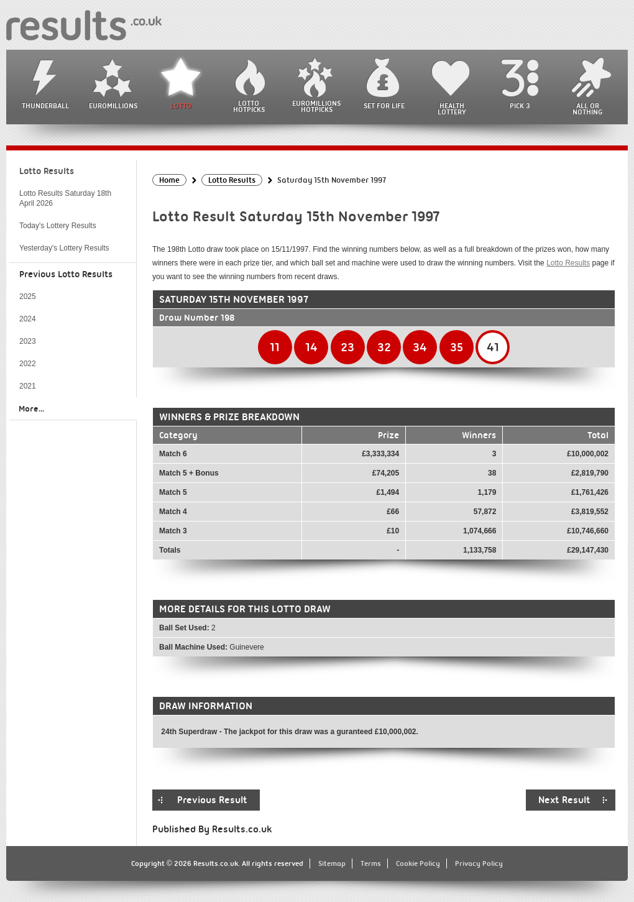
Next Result (564, 800)
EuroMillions (113, 105)
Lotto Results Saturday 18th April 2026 (65, 198)
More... (31, 408)
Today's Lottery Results (57, 225)
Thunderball (45, 105)
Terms (371, 863)
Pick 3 (520, 105)
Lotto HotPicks (249, 106)
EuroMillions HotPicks (316, 106)
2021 (27, 386)
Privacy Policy (479, 863)
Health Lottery (452, 108)
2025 (27, 296)
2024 (27, 319)
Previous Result (212, 800)
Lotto (180, 105)
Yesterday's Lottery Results (64, 248)
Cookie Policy (418, 863)
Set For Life (384, 105)
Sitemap (332, 863)
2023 (27, 341)
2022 (27, 363)
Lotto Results (568, 263)
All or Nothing (587, 108)
